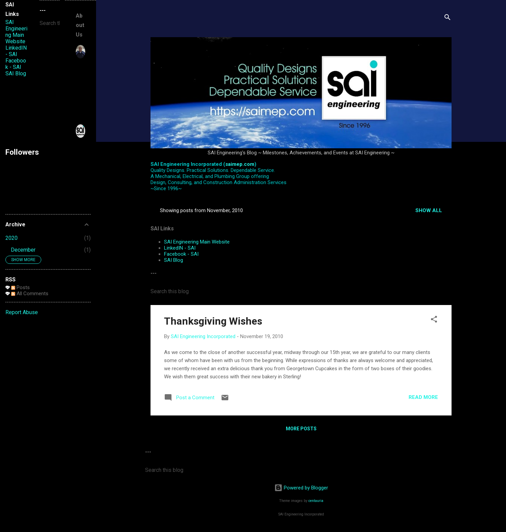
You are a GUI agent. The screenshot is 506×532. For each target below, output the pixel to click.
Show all (428, 210)
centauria (315, 501)
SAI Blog (173, 260)
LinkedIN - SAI (180, 248)
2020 (11, 238)
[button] (434, 320)
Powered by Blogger (301, 488)
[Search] (447, 18)
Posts (20, 287)
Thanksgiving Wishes (213, 321)
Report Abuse (21, 312)
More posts (301, 428)
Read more (423, 397)
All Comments (29, 293)
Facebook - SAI (181, 254)
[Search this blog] (301, 291)
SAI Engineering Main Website (197, 242)
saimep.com (239, 164)
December (23, 250)
